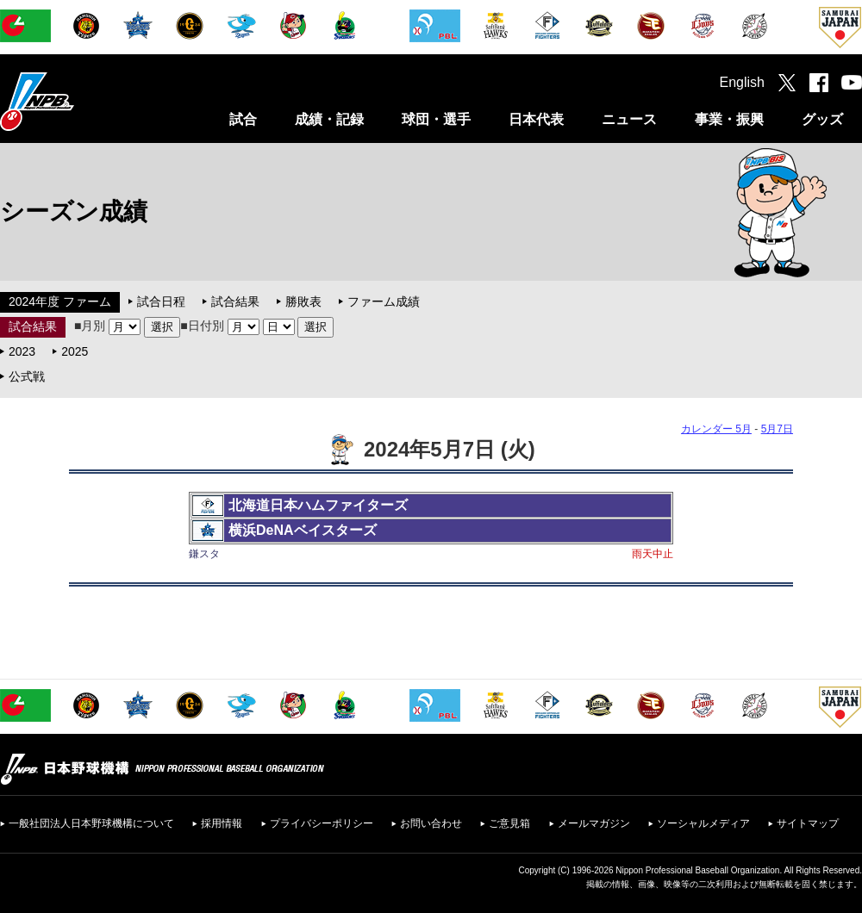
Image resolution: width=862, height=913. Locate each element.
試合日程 (161, 301)
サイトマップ (808, 823)
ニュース (629, 119)
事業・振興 (729, 119)
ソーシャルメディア (703, 823)
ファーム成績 (383, 301)
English (742, 82)
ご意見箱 (509, 823)
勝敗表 (303, 301)
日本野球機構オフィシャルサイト (80, 101)
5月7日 (777, 429)
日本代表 (536, 119)
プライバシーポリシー (321, 823)
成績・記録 (329, 119)
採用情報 (221, 823)
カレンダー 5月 (716, 429)
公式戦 (27, 376)
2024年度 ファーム (60, 301)
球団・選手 (436, 119)
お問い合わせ (431, 823)
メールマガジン (594, 823)
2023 (22, 351)
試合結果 (235, 301)
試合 (243, 119)
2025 (74, 351)
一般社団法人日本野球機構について (91, 823)
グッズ (822, 119)
